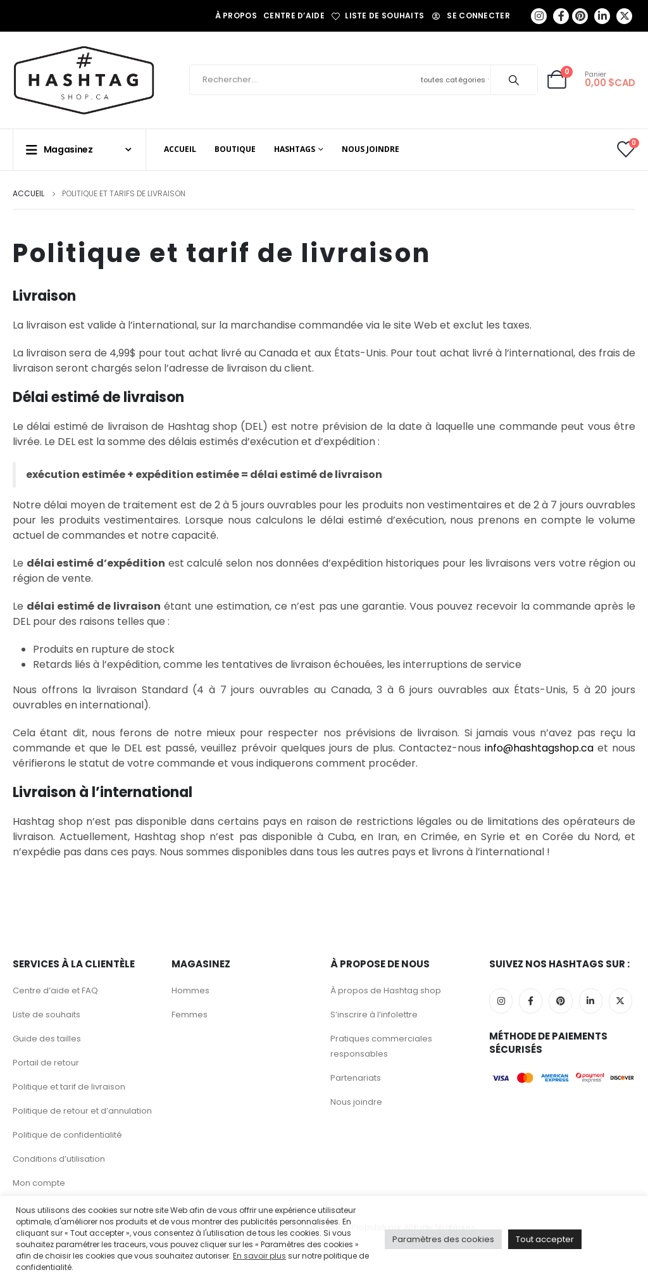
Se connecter (470, 15)
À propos (236, 15)
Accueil (180, 149)
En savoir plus (259, 1255)
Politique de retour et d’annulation (82, 1111)
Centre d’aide (294, 15)
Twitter (620, 1001)
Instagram (501, 1001)
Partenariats (355, 1078)
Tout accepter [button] (545, 1239)
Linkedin (590, 1001)
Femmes (189, 1015)
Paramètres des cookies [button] (443, 1239)
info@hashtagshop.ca (541, 748)
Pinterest (560, 1001)
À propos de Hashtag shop (385, 990)
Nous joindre (370, 149)
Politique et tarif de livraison (69, 1087)
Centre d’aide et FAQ (55, 990)
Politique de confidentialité (67, 1135)
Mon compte (39, 1183)
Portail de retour (46, 1063)
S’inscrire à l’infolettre (374, 1015)
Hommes (190, 990)
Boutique (235, 149)
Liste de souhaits (377, 16)
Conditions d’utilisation (59, 1159)
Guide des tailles (47, 1039)
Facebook (530, 1001)
